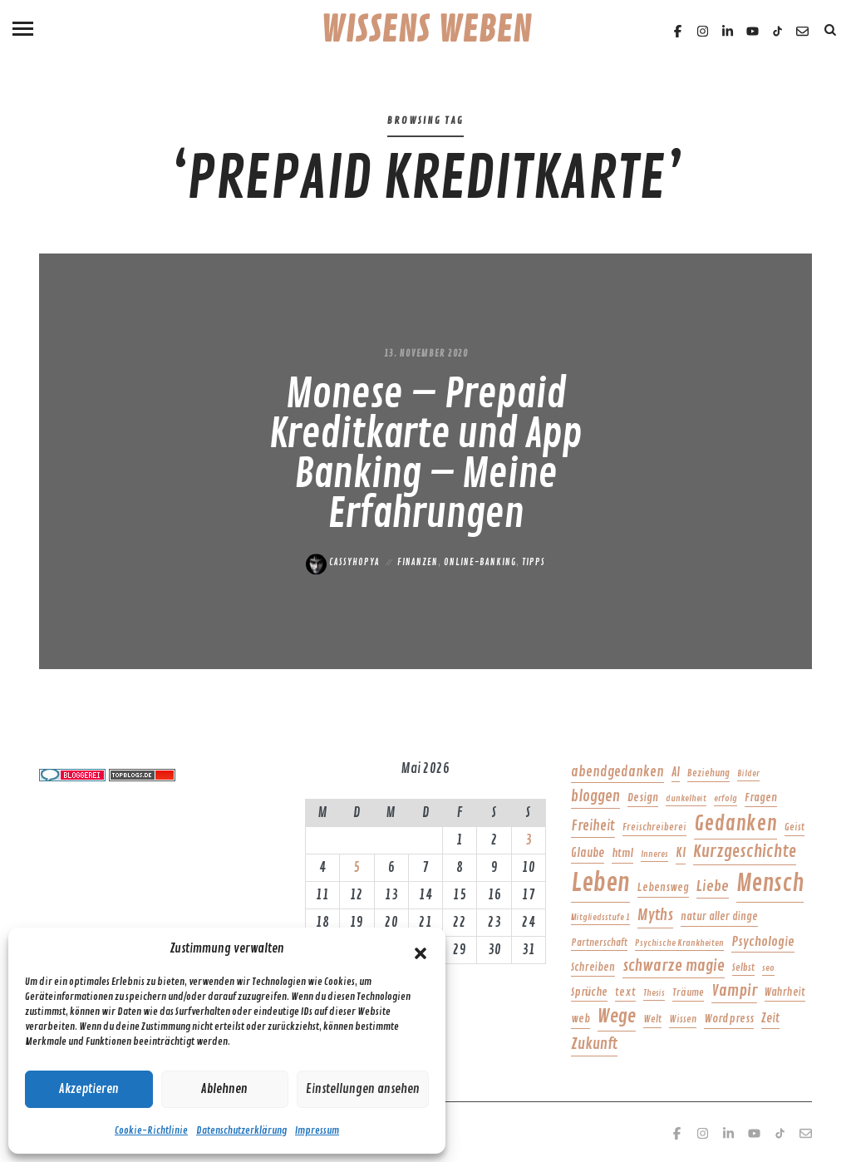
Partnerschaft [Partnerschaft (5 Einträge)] (599, 943)
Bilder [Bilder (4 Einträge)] (748, 773)
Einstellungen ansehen (363, 1089)
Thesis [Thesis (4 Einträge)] (654, 992)
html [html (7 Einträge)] (622, 853)
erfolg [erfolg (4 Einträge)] (725, 798)
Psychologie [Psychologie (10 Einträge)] (762, 941)
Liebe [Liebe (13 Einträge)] (712, 886)
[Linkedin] (727, 31)
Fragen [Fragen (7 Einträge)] (761, 797)
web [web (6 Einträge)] (580, 1019)
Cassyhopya (343, 562)
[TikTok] (777, 31)
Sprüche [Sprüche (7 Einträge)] (589, 992)
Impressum (317, 1131)
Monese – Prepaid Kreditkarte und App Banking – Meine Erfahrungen (425, 454)
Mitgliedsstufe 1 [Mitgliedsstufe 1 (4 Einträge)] (600, 917)
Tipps (533, 562)
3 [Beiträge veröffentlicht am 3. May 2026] (528, 840)
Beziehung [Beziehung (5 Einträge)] (708, 773)
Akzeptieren (89, 1089)
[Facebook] (677, 31)
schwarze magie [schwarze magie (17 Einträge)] (673, 966)
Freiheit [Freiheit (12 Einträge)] (593, 826)
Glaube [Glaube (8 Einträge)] (587, 852)
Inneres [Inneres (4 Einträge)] (654, 854)
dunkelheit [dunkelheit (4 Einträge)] (686, 798)
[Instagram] (702, 31)
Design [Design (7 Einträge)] (642, 797)
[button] (420, 949)
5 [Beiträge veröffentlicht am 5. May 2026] (356, 867)
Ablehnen (224, 1089)
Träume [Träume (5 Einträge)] (688, 993)
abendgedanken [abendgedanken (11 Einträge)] (617, 772)
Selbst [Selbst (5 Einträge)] (743, 968)
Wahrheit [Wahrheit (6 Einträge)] (785, 992)
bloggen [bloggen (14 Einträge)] (595, 796)
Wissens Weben (426, 30)
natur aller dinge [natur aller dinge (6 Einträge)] (719, 916)
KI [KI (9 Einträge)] (681, 853)
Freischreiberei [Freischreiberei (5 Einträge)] (654, 827)
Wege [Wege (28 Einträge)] (617, 1016)
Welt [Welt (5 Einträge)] (652, 1019)
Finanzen (417, 562)
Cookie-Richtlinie (151, 1131)
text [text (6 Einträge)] (625, 992)
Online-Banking (480, 562)
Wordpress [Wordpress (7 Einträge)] (729, 1019)
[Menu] (22, 27)
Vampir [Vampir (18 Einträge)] (734, 991)
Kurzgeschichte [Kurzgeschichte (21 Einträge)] (744, 851)
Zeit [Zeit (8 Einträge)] (770, 1018)
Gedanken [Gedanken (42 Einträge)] (735, 823)
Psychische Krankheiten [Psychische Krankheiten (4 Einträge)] (679, 943)
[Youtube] (752, 31)
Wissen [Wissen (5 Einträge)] (682, 1019)
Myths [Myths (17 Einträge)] (655, 915)
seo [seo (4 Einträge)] (768, 968)
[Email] (802, 31)
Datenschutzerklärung (241, 1131)
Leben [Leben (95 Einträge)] (600, 883)
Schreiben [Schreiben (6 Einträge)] (593, 967)
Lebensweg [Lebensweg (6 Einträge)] (663, 887)
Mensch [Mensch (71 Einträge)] (770, 883)
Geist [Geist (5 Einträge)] (794, 827)
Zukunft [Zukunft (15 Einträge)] (594, 1044)
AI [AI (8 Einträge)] (675, 772)
